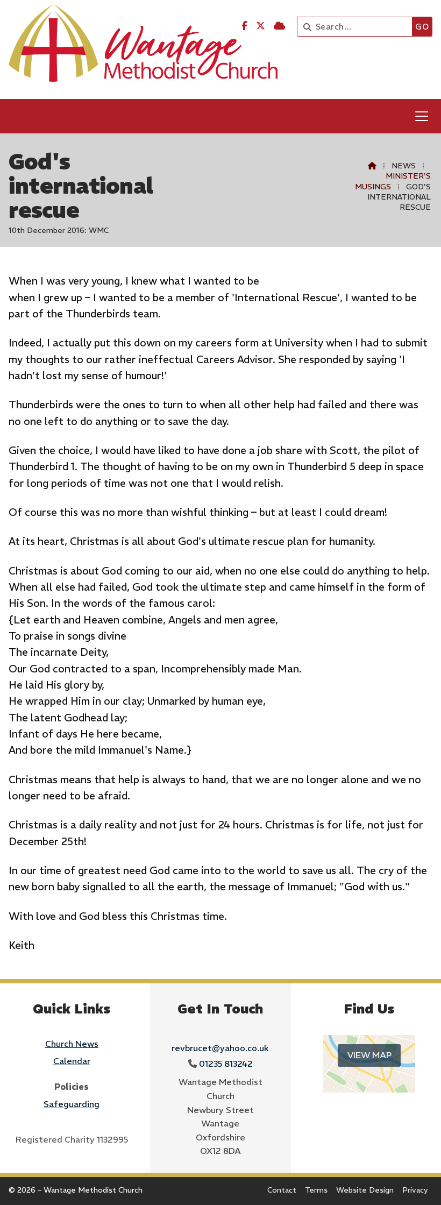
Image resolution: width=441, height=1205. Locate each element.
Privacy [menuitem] (415, 1190)
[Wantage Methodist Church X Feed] (260, 25)
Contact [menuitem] (281, 1190)
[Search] (357, 26)
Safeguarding (71, 1103)
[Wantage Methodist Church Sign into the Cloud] (279, 25)
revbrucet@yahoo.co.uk (220, 1048)
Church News (71, 1043)
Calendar (71, 1060)
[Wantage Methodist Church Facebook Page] (244, 25)
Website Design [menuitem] (365, 1190)
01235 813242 (226, 1063)
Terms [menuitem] (316, 1190)
